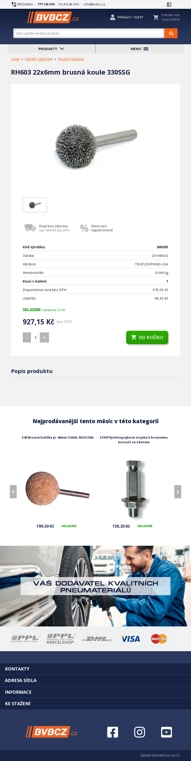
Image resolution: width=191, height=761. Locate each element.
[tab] (95, 669)
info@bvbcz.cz (94, 4)
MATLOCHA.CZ (169, 755)
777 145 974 (45, 4)
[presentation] (13, 491)
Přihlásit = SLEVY (130, 17)
